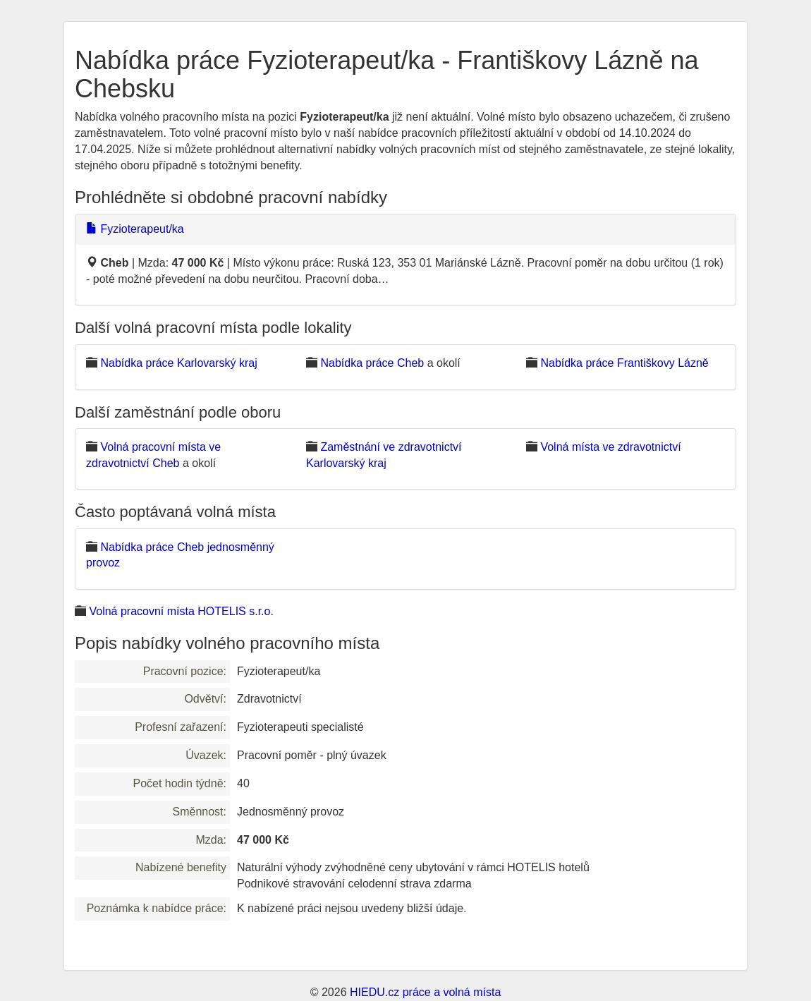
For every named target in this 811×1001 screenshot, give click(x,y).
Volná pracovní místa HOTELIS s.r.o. (181, 611)
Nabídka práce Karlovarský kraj (178, 363)
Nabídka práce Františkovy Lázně (624, 363)
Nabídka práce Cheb (372, 363)
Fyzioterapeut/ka (135, 229)
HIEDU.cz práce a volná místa (425, 992)
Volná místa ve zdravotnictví (610, 447)
